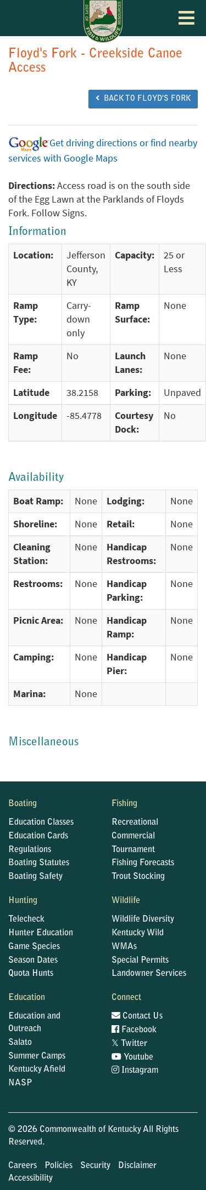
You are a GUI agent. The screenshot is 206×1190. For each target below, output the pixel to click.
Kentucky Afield (36, 1069)
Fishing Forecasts (143, 863)
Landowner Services (149, 973)
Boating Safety (35, 876)
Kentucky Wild (138, 933)
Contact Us (137, 1016)
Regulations (29, 850)
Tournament (133, 850)
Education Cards (38, 836)
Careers (22, 1166)
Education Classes (41, 822)
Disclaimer (137, 1166)
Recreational (135, 822)
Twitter (129, 1043)
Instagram (135, 1070)
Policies (58, 1166)
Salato (20, 1042)
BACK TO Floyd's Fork (143, 98)
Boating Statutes (38, 863)
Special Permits (140, 960)
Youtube (132, 1057)
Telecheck (26, 919)
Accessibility (30, 1178)
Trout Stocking (138, 876)
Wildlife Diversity (143, 919)
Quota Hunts (30, 973)
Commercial (133, 836)
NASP (20, 1083)
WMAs (124, 946)
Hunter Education (40, 933)
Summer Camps (36, 1056)
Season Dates (33, 960)
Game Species (34, 946)
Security (95, 1166)
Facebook (134, 1030)
